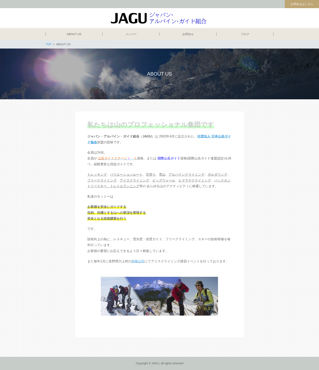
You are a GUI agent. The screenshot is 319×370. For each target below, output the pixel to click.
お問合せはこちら (302, 4)
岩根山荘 (137, 261)
